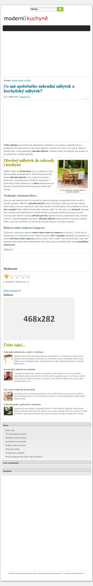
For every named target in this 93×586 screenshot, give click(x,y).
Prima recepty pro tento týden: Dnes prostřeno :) (24, 457)
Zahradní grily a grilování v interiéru (22, 404)
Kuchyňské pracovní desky (15, 442)
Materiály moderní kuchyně (16, 438)
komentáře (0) (24, 97)
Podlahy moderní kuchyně (15, 445)
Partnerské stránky (12, 449)
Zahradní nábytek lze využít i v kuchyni (23, 352)
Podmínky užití (42, 573)
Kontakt (25, 573)
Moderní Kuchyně (15, 573)
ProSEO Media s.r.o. (78, 573)
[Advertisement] (46, 53)
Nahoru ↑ (9, 249)
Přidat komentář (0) (12, 290)
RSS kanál (32, 573)
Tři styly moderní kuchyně (15, 434)
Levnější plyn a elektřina (15, 453)
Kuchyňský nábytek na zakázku (19, 369)
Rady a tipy (9, 430)
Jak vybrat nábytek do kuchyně (19, 389)
